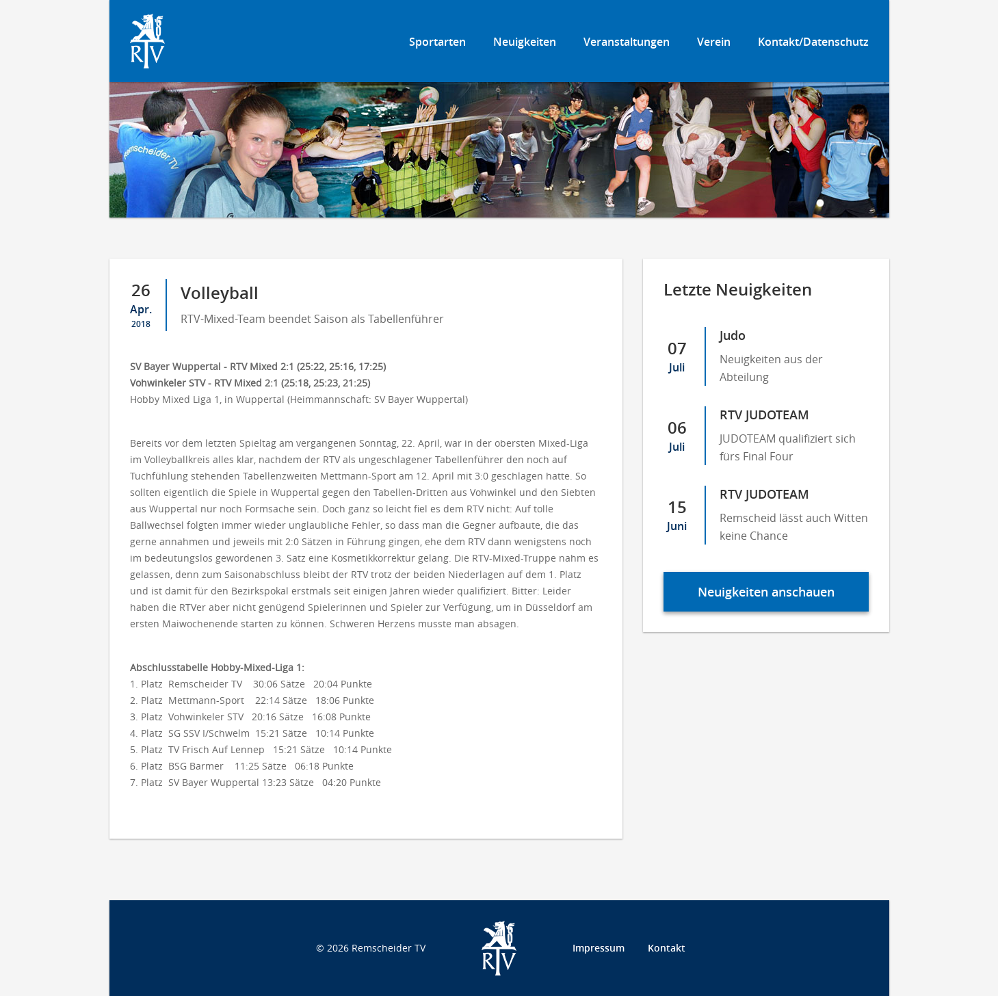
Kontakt (666, 947)
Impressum (599, 947)
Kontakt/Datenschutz (813, 41)
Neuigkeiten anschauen (766, 592)
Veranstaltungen (626, 41)
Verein (714, 41)
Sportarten (437, 41)
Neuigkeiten (524, 41)
